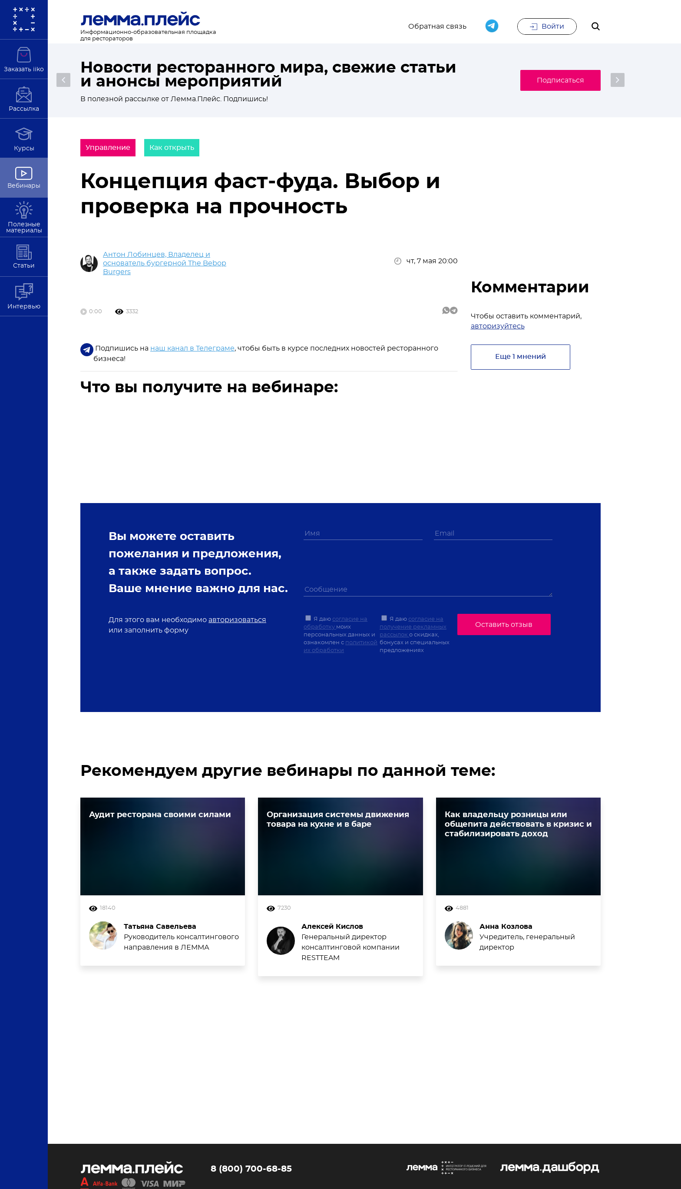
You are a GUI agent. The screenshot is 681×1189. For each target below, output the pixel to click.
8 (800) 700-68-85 (251, 1169)
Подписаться (559, 80)
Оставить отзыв (503, 624)
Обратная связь (437, 26)
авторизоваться (237, 619)
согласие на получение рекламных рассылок (413, 627)
